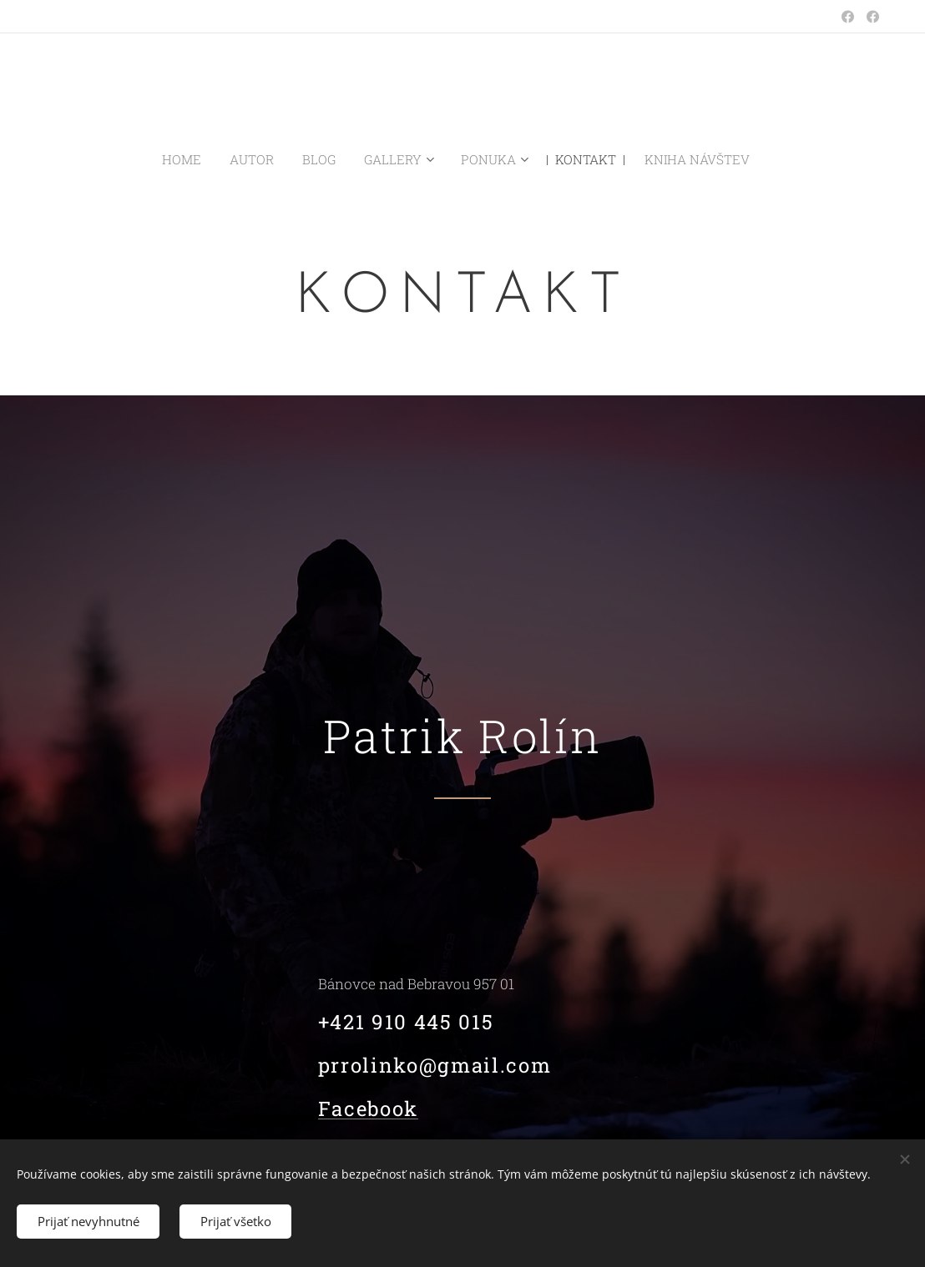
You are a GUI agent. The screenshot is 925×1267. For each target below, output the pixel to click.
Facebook (368, 1109)
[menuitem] (205, 159)
